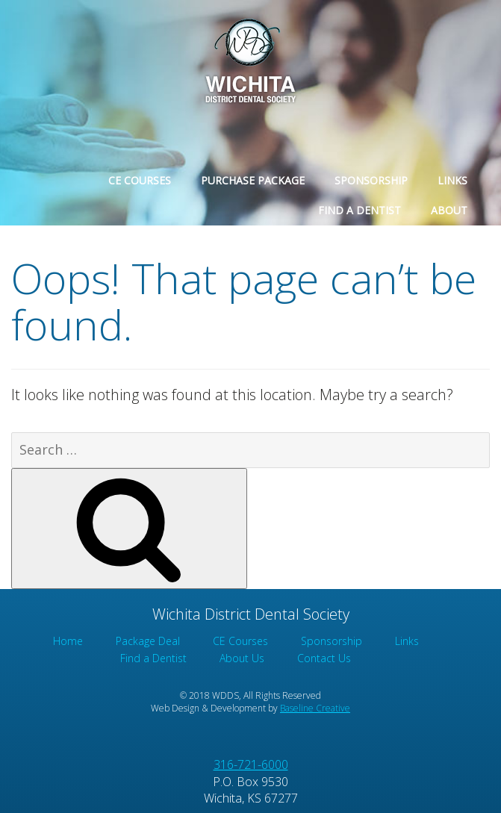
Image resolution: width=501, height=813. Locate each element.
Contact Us (324, 658)
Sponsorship (371, 180)
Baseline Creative (315, 708)
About (449, 210)
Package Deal (148, 641)
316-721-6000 (251, 764)
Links (452, 180)
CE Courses (139, 180)
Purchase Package (253, 180)
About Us (242, 658)
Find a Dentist (359, 210)
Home (68, 641)
